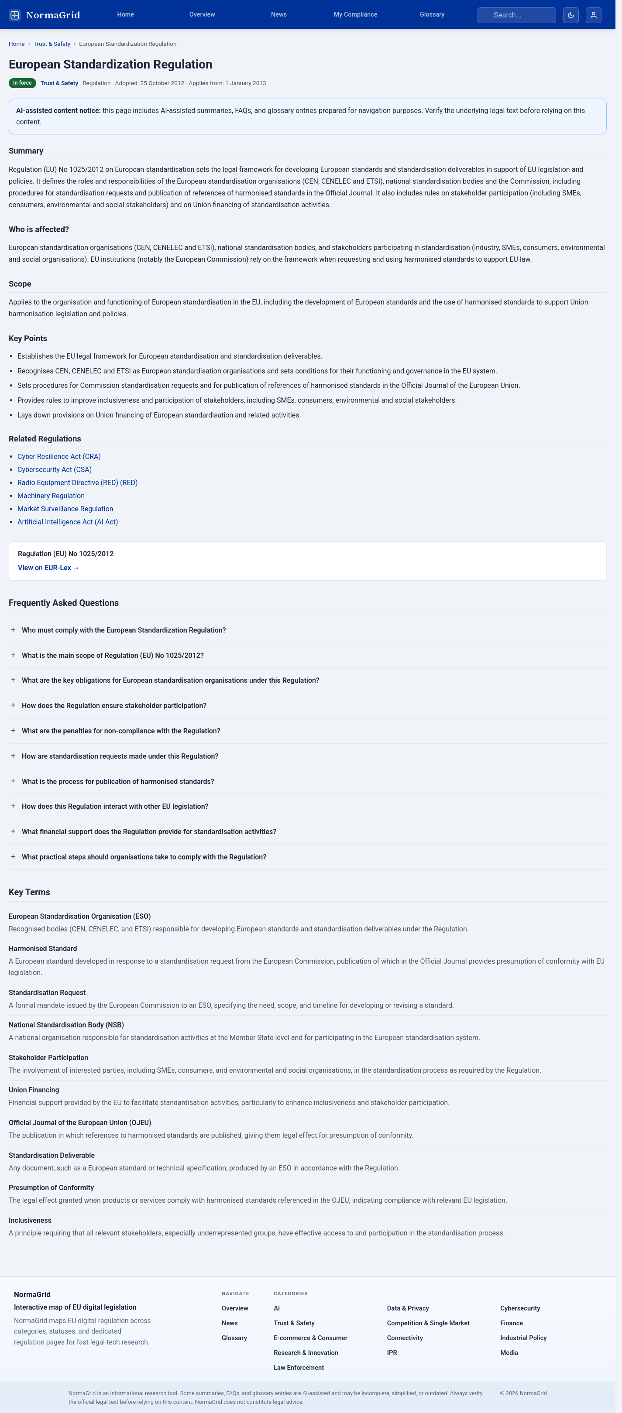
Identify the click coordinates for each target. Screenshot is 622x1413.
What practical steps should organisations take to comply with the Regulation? (144, 857)
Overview (202, 14)
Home (125, 14)
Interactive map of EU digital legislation (75, 1307)
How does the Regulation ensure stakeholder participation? (114, 705)
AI (277, 1308)
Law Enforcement (299, 1368)
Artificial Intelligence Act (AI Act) (67, 522)
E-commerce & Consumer (310, 1338)
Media (509, 1353)
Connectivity (405, 1338)
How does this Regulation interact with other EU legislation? (115, 806)
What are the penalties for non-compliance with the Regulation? (121, 731)
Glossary (432, 14)
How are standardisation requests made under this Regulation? (120, 756)
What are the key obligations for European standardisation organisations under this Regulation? (171, 680)
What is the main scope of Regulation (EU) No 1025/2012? (113, 655)
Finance (511, 1323)
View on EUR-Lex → (49, 568)
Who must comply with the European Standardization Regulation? (124, 630)
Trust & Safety (52, 43)
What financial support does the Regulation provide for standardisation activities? (149, 832)
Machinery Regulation (51, 496)
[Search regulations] (517, 15)
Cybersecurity (520, 1308)
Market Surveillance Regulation (65, 509)
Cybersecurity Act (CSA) (54, 469)
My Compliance (356, 14)
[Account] (593, 15)
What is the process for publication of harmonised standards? (118, 781)
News (279, 14)
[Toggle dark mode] (571, 15)
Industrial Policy (523, 1338)
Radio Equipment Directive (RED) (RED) (77, 483)
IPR (392, 1353)
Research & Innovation (306, 1353)
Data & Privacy (408, 1308)
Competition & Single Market (428, 1323)
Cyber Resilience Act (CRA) (59, 456)
